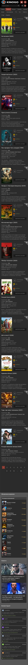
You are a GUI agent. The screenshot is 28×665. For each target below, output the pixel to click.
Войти (21, 2)
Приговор (5, 641)
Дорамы (25, 9)
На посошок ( (5, 36)
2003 (13, 297)
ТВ (16, 12)
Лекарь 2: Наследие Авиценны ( (11, 186)
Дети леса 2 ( (5, 335)
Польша (7, 414)
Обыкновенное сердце (8, 649)
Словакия (16, 450)
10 (14, 471)
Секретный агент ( (7, 74)
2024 (9, 115)
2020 (19, 446)
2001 (20, 410)
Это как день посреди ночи (10, 632)
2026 (15, 260)
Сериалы (19, 9)
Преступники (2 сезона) (9, 112)
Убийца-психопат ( (7, 260)
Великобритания (13, 414)
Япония (19, 152)
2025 (11, 36)
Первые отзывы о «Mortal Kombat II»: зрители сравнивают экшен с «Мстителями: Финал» (13, 578)
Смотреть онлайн (20, 32)
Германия (11, 40)
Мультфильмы (10, 12)
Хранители (5, 624)
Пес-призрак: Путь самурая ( (10, 148)
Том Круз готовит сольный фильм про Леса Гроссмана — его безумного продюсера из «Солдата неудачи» (13, 597)
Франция (12, 78)
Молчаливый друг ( (7, 222)
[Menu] (25, 2)
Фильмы (14, 9)
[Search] (18, 5)
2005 (14, 373)
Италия (7, 40)
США (16, 152)
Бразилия (8, 78)
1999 (21, 148)
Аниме (2, 12)
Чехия (7, 450)
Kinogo (2, 15)
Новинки (8, 9)
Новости (25, 12)
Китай (20, 226)
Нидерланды (18, 78)
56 (21, 471)
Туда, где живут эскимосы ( (10, 410)
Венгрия (12, 226)
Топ (20, 12)
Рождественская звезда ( (9, 446)
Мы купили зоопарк (7, 658)
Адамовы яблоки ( (7, 373)
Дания (7, 377)
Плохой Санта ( (6, 297)
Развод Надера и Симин (9, 615)
